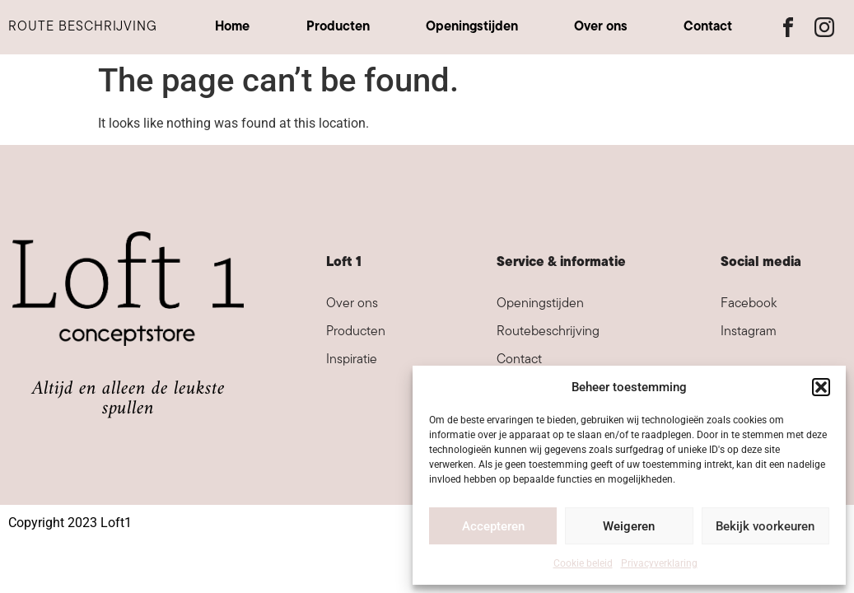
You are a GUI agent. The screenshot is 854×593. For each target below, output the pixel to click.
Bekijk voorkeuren (765, 526)
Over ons (601, 27)
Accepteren (493, 526)
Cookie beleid (583, 563)
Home (232, 27)
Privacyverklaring (659, 563)
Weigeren (629, 526)
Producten (338, 27)
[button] (821, 387)
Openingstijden (472, 27)
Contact (708, 27)
